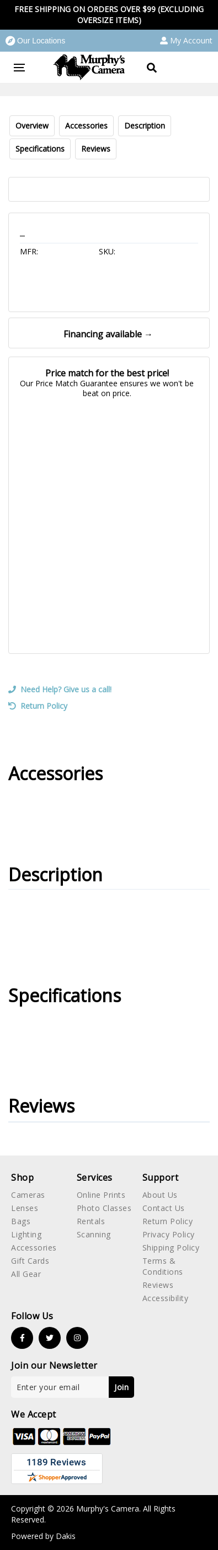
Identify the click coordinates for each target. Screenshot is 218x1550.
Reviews (95, 148)
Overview (32, 125)
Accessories (86, 125)
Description (144, 125)
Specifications (40, 148)
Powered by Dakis (43, 1536)
